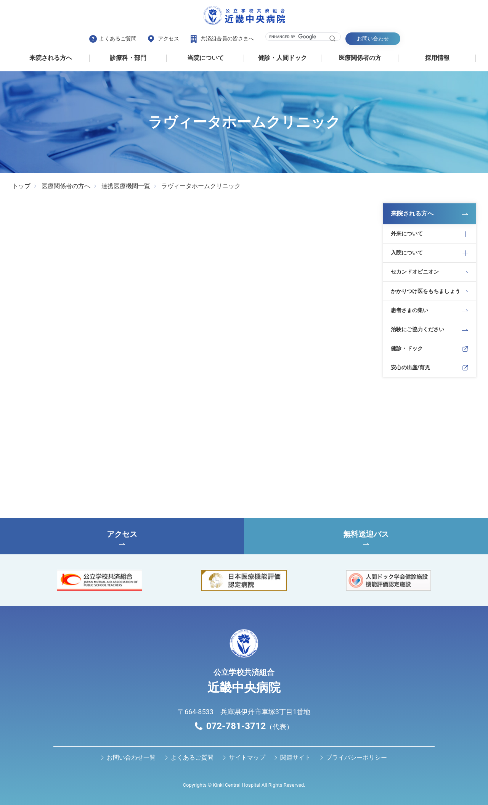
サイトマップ (247, 757)
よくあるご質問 (117, 38)
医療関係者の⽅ (360, 57)
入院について (407, 253)
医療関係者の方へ (66, 186)
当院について (205, 57)
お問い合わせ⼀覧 (131, 757)
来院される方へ (50, 57)
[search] (298, 36)
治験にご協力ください (417, 329)
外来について (407, 233)
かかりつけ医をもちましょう (425, 291)
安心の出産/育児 (410, 367)
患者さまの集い (409, 310)
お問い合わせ (373, 38)
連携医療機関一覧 (125, 186)
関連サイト (295, 757)
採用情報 (437, 57)
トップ (21, 186)
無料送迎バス (366, 537)
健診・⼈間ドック (282, 57)
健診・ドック (407, 348)
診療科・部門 (128, 57)
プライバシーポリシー (356, 757)
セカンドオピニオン (415, 272)
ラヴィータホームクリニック (201, 186)
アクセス (168, 38)
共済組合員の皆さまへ (227, 38)
